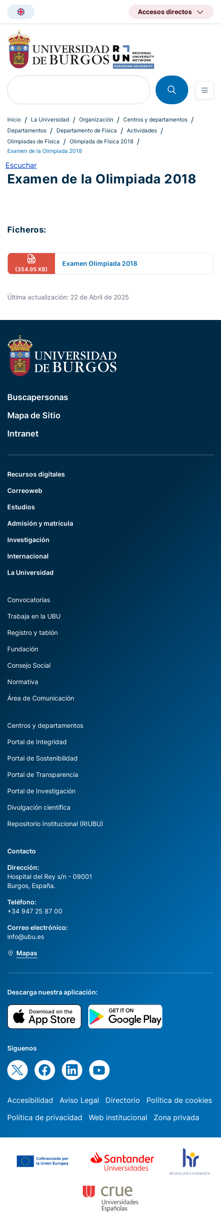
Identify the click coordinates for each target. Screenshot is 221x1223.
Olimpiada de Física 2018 (101, 141)
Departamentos (26, 130)
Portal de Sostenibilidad (42, 758)
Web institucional (118, 1117)
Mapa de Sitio (33, 415)
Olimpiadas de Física (33, 141)
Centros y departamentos (155, 119)
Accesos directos (165, 11)
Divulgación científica (38, 807)
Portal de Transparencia (42, 774)
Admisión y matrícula (40, 523)
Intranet (23, 433)
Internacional (28, 556)
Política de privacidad (44, 1117)
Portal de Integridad (37, 742)
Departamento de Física (86, 130)
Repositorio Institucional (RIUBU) (55, 823)
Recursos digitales (36, 474)
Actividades (142, 130)
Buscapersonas (37, 397)
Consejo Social (28, 665)
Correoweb (24, 490)
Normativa (22, 681)
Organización (96, 119)
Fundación (22, 649)
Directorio (122, 1100)
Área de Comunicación (40, 698)
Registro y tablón (32, 632)
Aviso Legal (79, 1100)
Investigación (28, 539)
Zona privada (176, 1117)
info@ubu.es (25, 936)
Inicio (14, 119)
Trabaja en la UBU (33, 616)
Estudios (21, 507)
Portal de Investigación (41, 791)
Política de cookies (179, 1100)
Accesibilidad (30, 1100)
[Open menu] (205, 90)
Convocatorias (28, 600)
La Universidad (50, 119)
